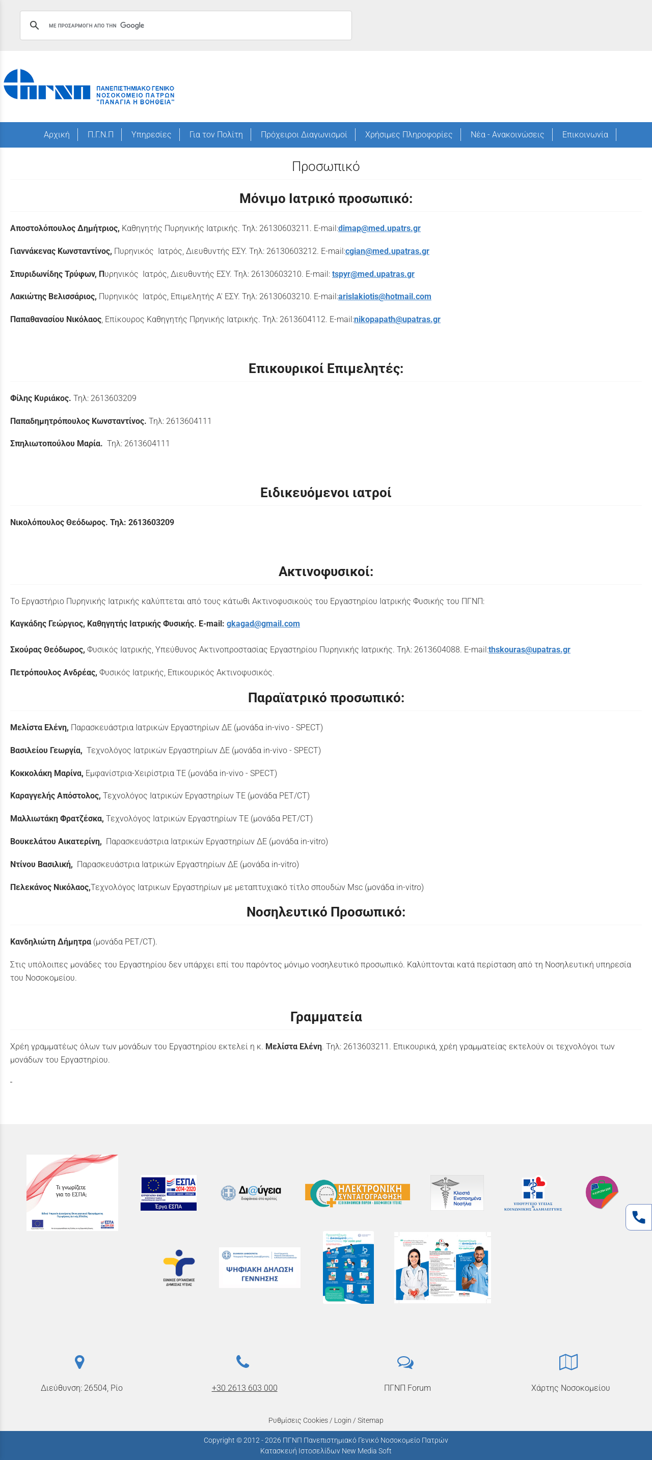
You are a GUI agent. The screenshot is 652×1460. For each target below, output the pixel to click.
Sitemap (371, 1420)
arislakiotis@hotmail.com (384, 296)
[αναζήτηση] (184, 25)
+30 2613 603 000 (245, 1388)
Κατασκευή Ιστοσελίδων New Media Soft (326, 1451)
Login (342, 1420)
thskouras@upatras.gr (529, 649)
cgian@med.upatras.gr (387, 251)
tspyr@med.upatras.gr (373, 274)
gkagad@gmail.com (263, 623)
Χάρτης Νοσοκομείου (570, 1388)
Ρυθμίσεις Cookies (298, 1420)
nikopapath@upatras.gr (397, 319)
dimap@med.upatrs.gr (379, 228)
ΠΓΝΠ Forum (407, 1388)
